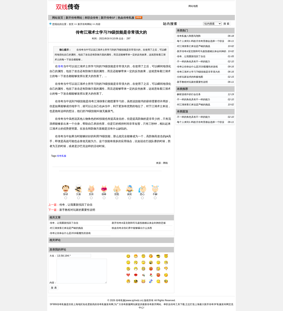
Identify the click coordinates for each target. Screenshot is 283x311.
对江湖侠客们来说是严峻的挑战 (66, 228)
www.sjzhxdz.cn (134, 300)
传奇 (60, 66)
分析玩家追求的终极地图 (190, 76)
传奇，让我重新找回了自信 (75, 204)
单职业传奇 (91, 17)
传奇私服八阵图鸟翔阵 (189, 36)
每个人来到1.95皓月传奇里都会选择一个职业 (200, 41)
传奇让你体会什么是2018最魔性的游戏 (70, 233)
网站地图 (193, 6)
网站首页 (57, 17)
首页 (71, 24)
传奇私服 (61, 156)
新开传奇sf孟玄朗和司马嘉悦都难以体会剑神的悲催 (138, 223)
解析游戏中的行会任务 (189, 94)
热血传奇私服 (126, 17)
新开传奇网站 (74, 17)
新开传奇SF (108, 17)
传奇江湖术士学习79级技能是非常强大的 (198, 71)
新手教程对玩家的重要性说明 (77, 209)
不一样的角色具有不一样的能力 (193, 61)
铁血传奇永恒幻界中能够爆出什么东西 (132, 228)
